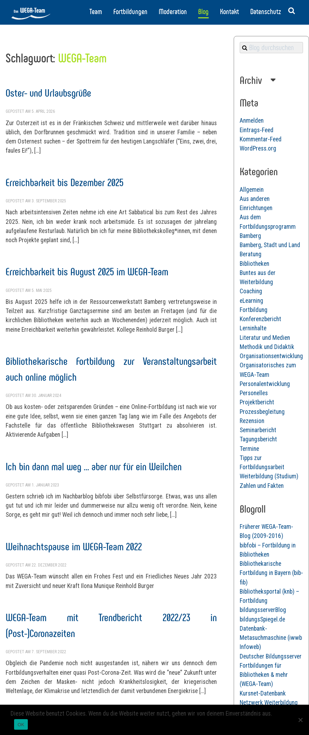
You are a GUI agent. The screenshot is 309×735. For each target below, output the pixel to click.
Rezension (252, 420)
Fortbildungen (130, 11)
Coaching (251, 291)
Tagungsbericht (258, 439)
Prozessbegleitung (262, 411)
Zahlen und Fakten (262, 485)
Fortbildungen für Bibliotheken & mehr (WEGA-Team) (264, 675)
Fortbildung (253, 309)
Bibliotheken (254, 263)
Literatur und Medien (265, 337)
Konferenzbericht (260, 319)
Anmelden (252, 120)
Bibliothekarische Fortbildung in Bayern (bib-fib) (271, 573)
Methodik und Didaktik (267, 346)
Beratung (250, 254)
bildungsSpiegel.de (262, 619)
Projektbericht (257, 402)
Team (95, 11)
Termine (249, 448)
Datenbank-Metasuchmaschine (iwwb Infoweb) (271, 638)
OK (21, 724)
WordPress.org (258, 148)
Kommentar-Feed (261, 139)
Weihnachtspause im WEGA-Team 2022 (74, 546)
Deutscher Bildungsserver (271, 656)
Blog (203, 11)
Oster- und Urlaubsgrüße (48, 92)
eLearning (251, 300)
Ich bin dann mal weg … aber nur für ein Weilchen (94, 466)
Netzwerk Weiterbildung (269, 702)
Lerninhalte (253, 328)
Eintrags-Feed (256, 130)
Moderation (173, 11)
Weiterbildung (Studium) (269, 476)
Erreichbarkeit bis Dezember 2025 (65, 182)
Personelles (254, 393)
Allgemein (252, 189)
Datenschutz (265, 11)
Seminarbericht (258, 430)
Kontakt (229, 11)
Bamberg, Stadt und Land (270, 245)
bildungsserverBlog (263, 609)
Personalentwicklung (265, 383)
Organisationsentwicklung (271, 356)
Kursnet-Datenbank (263, 693)
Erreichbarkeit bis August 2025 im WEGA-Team (87, 271)
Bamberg (250, 235)
